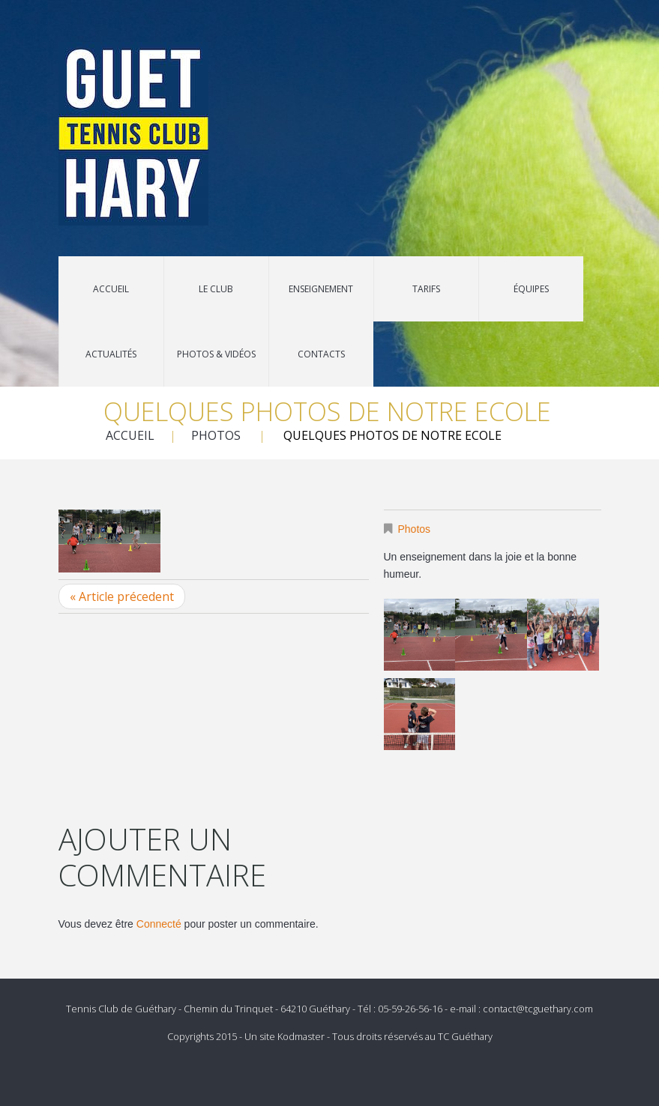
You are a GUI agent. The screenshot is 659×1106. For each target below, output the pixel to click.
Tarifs (426, 288)
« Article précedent (122, 596)
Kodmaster (301, 1036)
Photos (216, 435)
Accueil (111, 288)
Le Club (216, 288)
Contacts (321, 354)
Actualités (110, 354)
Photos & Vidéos (216, 354)
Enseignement (321, 288)
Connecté (158, 924)
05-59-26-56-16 (410, 1008)
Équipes (531, 288)
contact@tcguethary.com (538, 1008)
